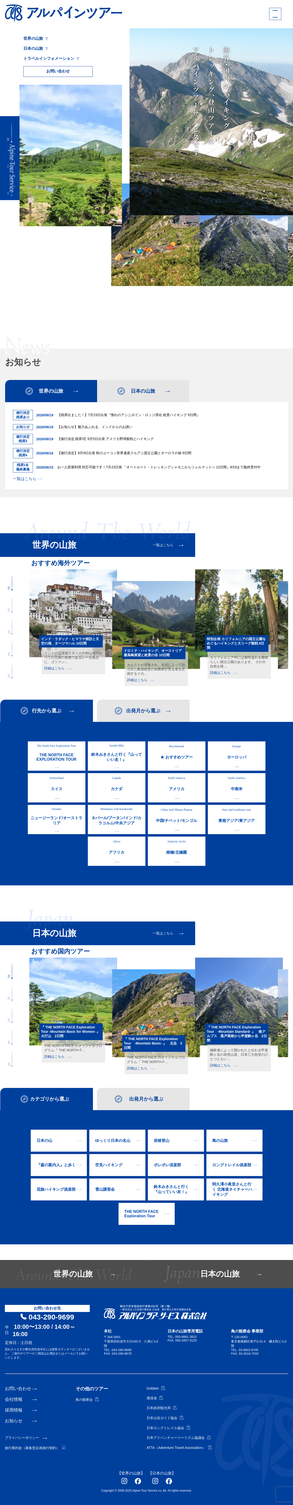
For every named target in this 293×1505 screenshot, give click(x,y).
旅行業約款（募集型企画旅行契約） (35, 1448)
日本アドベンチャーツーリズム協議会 (179, 1438)
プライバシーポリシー (22, 1438)
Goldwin (156, 1388)
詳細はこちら (57, 668)
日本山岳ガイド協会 (165, 1418)
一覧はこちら (27, 479)
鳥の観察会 (87, 1400)
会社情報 (13, 1399)
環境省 (155, 1398)
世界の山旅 (35, 38)
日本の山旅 (35, 48)
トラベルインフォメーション (51, 58)
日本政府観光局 (162, 1408)
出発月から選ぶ (143, 710)
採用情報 (13, 1410)
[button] (11, 132)
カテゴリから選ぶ (49, 1099)
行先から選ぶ (46, 710)
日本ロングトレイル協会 (168, 1428)
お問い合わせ (58, 71)
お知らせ (13, 1420)
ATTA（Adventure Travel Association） (179, 1448)
